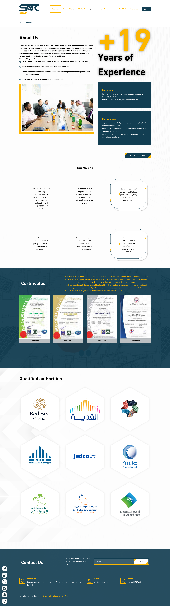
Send (141, 561)
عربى (146, 9)
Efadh (67, 596)
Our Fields (67, 9)
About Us (55, 9)
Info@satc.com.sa (101, 582)
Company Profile (137, 155)
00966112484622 (135, 582)
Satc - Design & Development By (50, 596)
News (112, 9)
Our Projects (100, 9)
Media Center (83, 9)
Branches (134, 9)
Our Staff (122, 9)
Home (45, 9)
